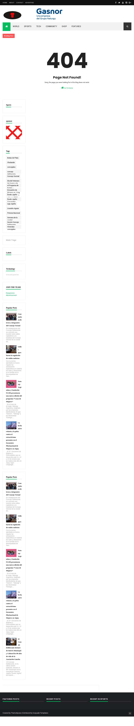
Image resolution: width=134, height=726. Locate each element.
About (11, 2)
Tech (38, 26)
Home (5, 2)
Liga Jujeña (11, 204)
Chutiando (11, 162)
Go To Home (67, 87)
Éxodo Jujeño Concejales (12, 199)
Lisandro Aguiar (13, 208)
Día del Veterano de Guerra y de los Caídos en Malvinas (13, 181)
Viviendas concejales (11, 227)
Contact (19, 2)
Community (51, 26)
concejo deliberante (11, 172)
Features (76, 26)
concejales (11, 167)
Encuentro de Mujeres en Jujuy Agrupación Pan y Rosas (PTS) (13, 190)
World (16, 26)
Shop (64, 26)
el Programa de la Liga (12, 185)
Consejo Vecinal (13, 176)
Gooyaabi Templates (40, 722)
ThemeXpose (16, 722)
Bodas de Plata (12, 158)
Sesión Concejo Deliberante (13, 222)
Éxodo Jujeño (12, 194)
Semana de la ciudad (12, 217)
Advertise (29, 2)
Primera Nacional (10, 213)
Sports (28, 26)
